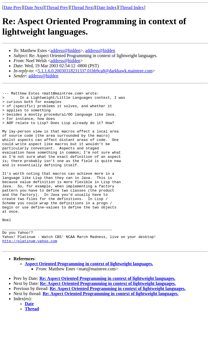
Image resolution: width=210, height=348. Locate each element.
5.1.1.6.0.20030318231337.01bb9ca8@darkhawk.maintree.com (95, 70)
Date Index (107, 7)
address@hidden (66, 50)
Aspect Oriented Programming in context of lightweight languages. (89, 295)
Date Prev (13, 7)
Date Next (34, 7)
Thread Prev (57, 7)
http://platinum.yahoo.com (29, 272)
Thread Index (132, 7)
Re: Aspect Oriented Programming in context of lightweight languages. (107, 310)
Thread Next (82, 7)
